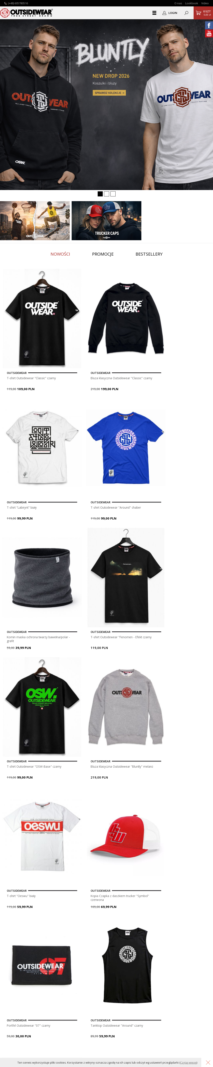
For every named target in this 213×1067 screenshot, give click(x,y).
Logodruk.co (15, 996)
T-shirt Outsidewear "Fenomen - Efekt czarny (78, 435)
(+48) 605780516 (18, 3)
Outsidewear (26, 12)
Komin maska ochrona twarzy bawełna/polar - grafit (24, 436)
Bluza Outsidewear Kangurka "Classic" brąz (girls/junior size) (184, 717)
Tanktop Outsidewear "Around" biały (76, 811)
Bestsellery (149, 254)
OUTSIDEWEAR (145, 928)
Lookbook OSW (17, 987)
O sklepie (12, 978)
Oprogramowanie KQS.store (162, 1051)
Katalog (11, 1006)
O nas (178, 3)
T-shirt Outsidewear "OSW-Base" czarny (133, 435)
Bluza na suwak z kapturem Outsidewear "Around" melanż (131, 717)
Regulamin (81, 1001)
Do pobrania (82, 987)
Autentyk (12, 1001)
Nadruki (11, 992)
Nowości (60, 254)
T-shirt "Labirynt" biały (130, 340)
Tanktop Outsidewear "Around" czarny (183, 529)
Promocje (103, 254)
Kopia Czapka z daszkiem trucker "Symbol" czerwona (79, 530)
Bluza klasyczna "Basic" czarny (77, 623)
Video (205, 3)
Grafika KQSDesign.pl (197, 1051)
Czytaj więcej (188, 1062)
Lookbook (191, 3)
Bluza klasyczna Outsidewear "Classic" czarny (76, 342)
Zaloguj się (148, 978)
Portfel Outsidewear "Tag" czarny (26, 717)
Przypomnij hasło (153, 987)
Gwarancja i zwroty (87, 992)
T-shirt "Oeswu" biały (22, 528)
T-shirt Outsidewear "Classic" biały (75, 717)
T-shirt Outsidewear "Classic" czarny (22, 342)
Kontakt (11, 982)
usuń (123, 904)
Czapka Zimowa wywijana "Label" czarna (132, 623)
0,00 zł (207, 12)
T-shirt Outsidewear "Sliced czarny (26, 623)
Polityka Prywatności (88, 996)
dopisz (104, 904)
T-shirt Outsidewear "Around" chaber (181, 342)
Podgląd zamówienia (155, 992)
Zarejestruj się (151, 982)
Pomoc (79, 982)
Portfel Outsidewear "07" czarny (132, 529)
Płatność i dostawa (87, 978)
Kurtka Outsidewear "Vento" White (182, 623)
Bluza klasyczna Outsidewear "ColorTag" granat (25, 811)
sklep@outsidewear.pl (25, 953)
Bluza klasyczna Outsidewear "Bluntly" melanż (183, 436)
